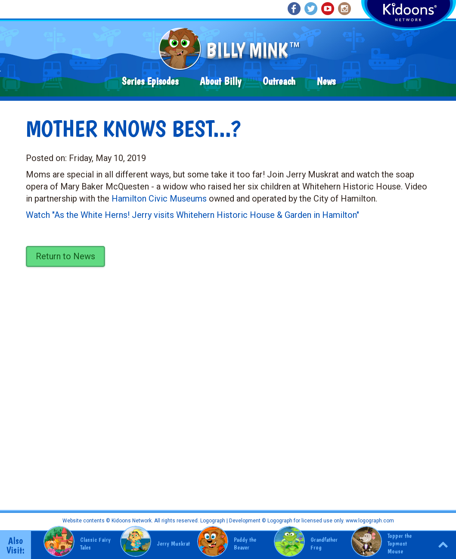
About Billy (220, 81)
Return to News (65, 256)
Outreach (279, 81)
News (326, 81)
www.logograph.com (369, 521)
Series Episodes (150, 81)
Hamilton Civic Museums (159, 198)
